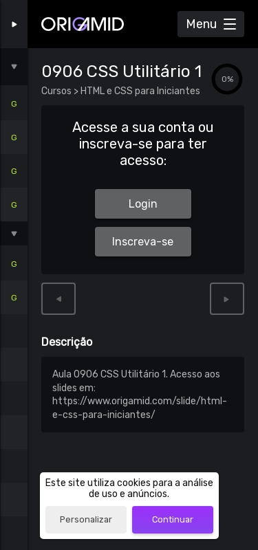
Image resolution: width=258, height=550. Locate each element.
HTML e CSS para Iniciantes (139, 91)
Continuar (172, 519)
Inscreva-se (142, 241)
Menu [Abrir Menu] (201, 24)
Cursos (57, 91)
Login (143, 203)
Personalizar (86, 519)
